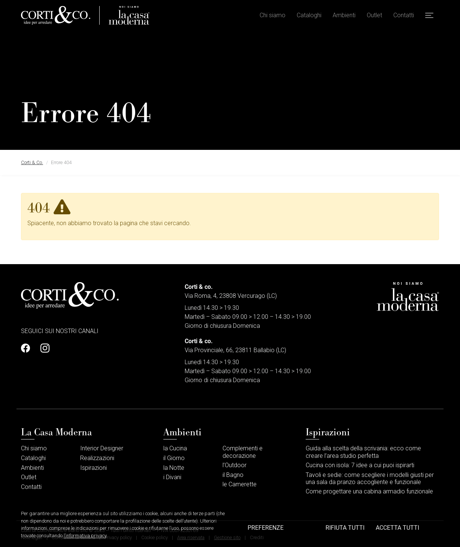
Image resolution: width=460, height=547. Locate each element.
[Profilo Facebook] (27, 348)
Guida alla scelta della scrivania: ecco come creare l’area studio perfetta (363, 452)
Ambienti (344, 15)
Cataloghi (309, 15)
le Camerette (240, 484)
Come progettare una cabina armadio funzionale (369, 491)
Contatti (403, 15)
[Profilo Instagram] (42, 348)
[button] (429, 15)
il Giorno (174, 458)
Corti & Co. (32, 162)
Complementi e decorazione (243, 452)
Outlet (374, 15)
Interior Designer (101, 448)
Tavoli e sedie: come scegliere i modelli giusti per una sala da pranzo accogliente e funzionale (370, 478)
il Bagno (233, 474)
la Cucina (175, 448)
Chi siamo (272, 15)
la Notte (173, 467)
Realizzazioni (97, 458)
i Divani (172, 477)
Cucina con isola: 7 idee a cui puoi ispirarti (360, 465)
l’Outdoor (234, 465)
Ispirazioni (93, 467)
